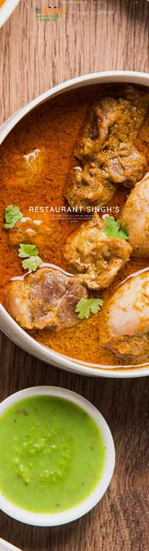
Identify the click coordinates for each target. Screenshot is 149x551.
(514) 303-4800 (83, 2)
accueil (71, 12)
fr (96, 2)
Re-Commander (106, 12)
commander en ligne (82, 13)
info (93, 12)
